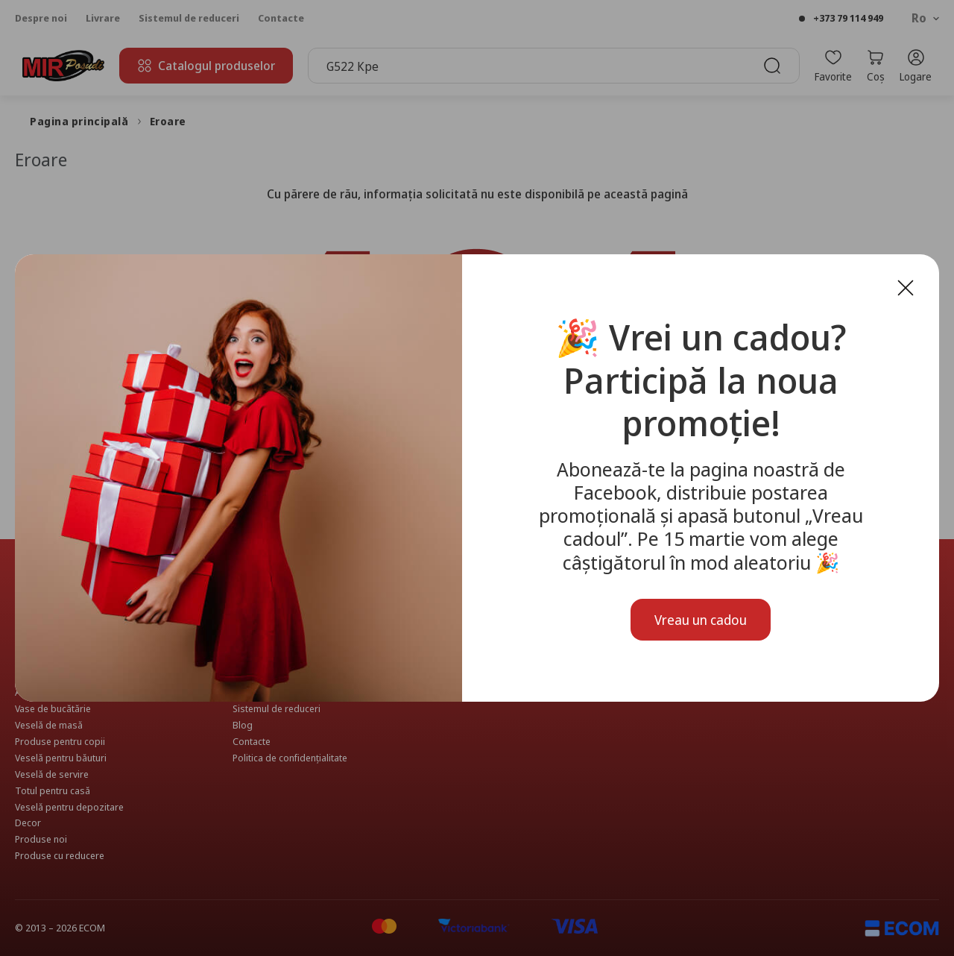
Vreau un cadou (700, 620)
